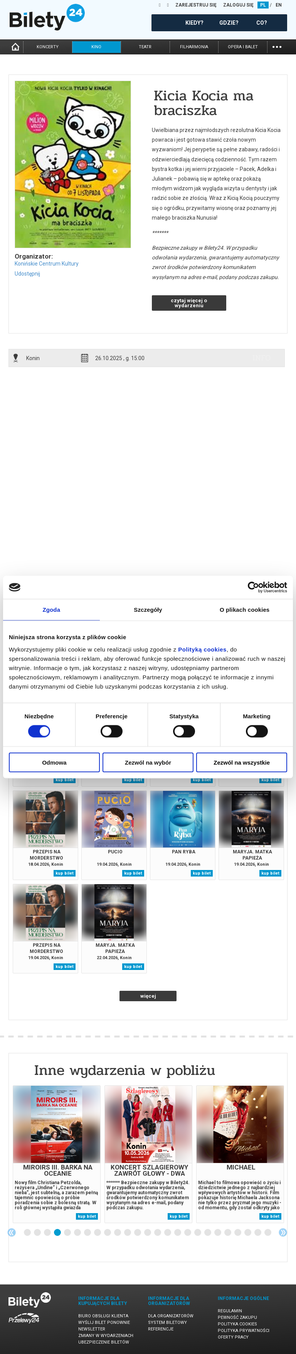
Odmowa (54, 762)
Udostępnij (27, 274)
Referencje (160, 1329)
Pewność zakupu (237, 1317)
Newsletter (91, 1329)
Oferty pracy (233, 1337)
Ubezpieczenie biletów (103, 1342)
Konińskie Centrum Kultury (47, 264)
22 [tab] (238, 1233)
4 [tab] (58, 1233)
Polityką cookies (202, 649)
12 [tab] (138, 1233)
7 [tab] (88, 1233)
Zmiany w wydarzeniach (105, 1335)
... (277, 46)
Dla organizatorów (170, 1315)
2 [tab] (38, 1233)
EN (279, 5)
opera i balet (243, 46)
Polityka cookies (237, 1324)
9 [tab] (108, 1233)
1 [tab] (28, 1233)
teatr (145, 46)
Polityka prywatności (243, 1330)
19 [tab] (208, 1233)
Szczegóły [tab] (148, 609)
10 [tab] (118, 1233)
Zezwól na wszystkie (242, 762)
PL (263, 5)
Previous (11, 1232)
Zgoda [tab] (52, 609)
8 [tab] (98, 1233)
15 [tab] (168, 1233)
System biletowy (167, 1322)
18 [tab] (198, 1233)
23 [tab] (248, 1233)
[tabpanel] (57, 1154)
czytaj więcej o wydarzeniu (189, 303)
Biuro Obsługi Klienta (103, 1315)
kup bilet (65, 779)
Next (283, 1232)
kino (96, 46)
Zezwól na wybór (148, 762)
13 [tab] (148, 1233)
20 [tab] (218, 1233)
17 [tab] (188, 1233)
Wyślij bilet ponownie (104, 1322)
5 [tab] (68, 1233)
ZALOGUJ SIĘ (238, 5)
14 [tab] (158, 1233)
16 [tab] (178, 1233)
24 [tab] (258, 1233)
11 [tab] (128, 1233)
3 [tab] (48, 1233)
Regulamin (230, 1310)
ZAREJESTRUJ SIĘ (196, 5)
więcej (148, 996)
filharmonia (194, 46)
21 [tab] (228, 1233)
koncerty (48, 46)
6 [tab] (78, 1233)
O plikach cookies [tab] (244, 609)
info (261, 357)
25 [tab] (268, 1233)
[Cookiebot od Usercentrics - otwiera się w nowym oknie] (253, 587)
